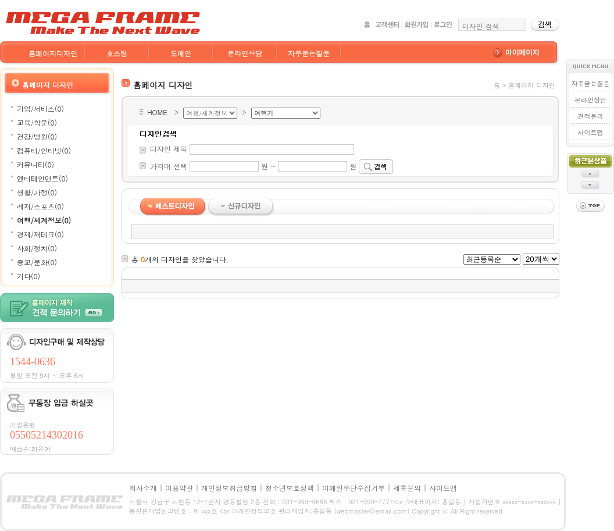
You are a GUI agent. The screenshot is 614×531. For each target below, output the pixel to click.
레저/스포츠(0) (40, 206)
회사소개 (143, 488)
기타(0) (28, 276)
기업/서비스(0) (40, 108)
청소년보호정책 (289, 488)
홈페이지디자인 (52, 53)
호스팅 (116, 53)
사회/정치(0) (37, 248)
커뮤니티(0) (35, 164)
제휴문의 (407, 488)
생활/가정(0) (37, 192)
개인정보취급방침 (229, 488)
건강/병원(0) (37, 136)
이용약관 (179, 488)
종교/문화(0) (37, 262)
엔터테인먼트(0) (42, 178)
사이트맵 (590, 132)
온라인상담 (244, 53)
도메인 (180, 53)
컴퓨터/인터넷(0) (44, 150)
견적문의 (590, 116)
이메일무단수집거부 (353, 488)
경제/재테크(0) (40, 234)
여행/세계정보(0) (44, 220)
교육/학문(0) (37, 122)
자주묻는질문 (309, 53)
